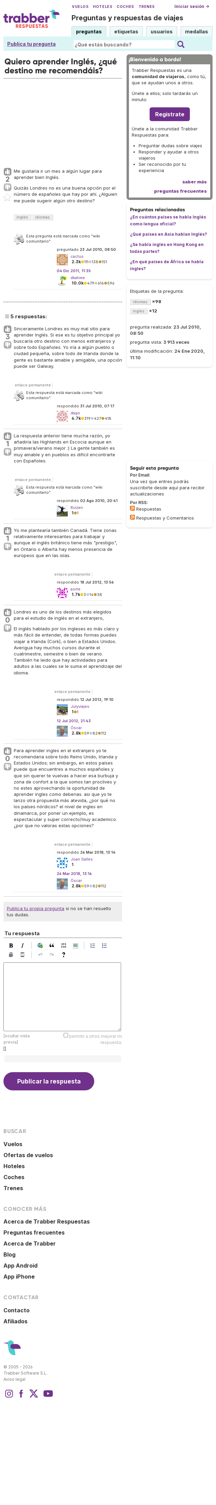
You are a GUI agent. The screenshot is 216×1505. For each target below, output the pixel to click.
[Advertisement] (55, 121)
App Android (20, 1265)
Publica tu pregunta (31, 44)
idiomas (42, 217)
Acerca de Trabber (29, 1243)
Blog (9, 1254)
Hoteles (102, 6)
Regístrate (169, 114)
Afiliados (15, 1321)
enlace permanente (33, 385)
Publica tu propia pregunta (35, 908)
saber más (194, 181)
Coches (125, 6)
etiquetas (126, 31)
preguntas (89, 31)
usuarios (162, 31)
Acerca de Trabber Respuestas (46, 1221)
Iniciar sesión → (191, 6)
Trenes (147, 6)
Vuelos (80, 6)
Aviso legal (14, 1379)
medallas (196, 31)
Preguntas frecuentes (34, 1232)
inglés (22, 217)
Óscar (76, 727)
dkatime (78, 277)
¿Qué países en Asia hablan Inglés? (168, 234)
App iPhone (19, 1276)
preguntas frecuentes (180, 191)
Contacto (16, 1310)
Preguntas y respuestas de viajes (127, 18)
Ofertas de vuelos (28, 1155)
